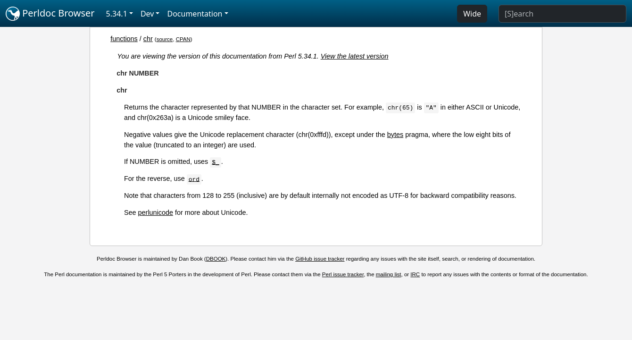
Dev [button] (147, 13)
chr (148, 38)
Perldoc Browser (50, 14)
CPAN (183, 39)
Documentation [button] (194, 13)
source (165, 39)
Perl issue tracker (343, 274)
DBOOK (216, 259)
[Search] (562, 14)
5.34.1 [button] (116, 13)
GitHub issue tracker (319, 259)
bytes (395, 134)
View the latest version (355, 56)
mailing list (388, 274)
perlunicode (155, 212)
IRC (415, 274)
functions (124, 38)
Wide (472, 13)
